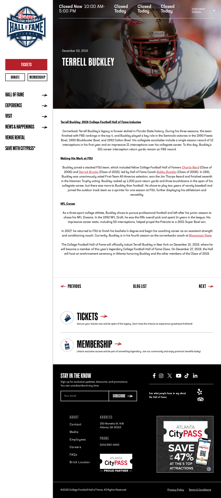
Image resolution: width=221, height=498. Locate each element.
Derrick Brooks (89, 172)
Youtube (180, 375)
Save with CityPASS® (20, 148)
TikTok (188, 375)
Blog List (140, 286)
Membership (37, 77)
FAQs (73, 454)
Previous (71, 286)
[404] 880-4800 (109, 445)
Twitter (171, 375)
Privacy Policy (175, 490)
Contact (75, 424)
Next (206, 286)
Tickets (26, 64)
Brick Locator (80, 462)
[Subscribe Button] (123, 396)
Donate (15, 77)
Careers (75, 447)
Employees (78, 439)
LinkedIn (197, 375)
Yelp (201, 392)
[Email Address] (85, 396)
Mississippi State (200, 235)
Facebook (156, 375)
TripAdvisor (201, 399)
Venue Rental (15, 138)
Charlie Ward (190, 167)
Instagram (163, 375)
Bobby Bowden (167, 172)
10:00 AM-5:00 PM (82, 9)
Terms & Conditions (200, 490)
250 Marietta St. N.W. (112, 426)
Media (74, 432)
